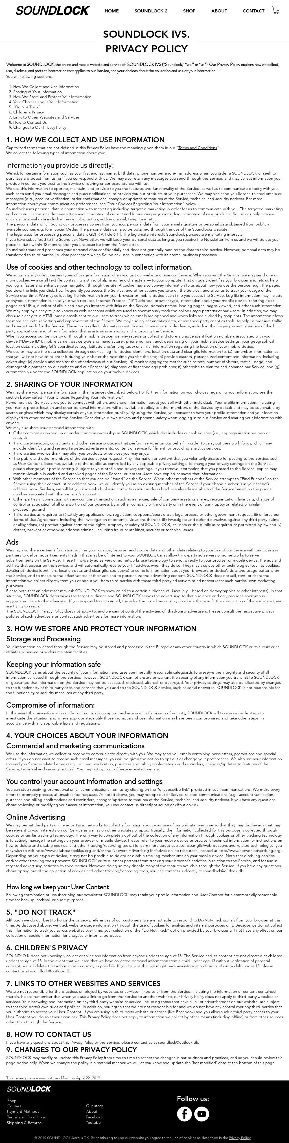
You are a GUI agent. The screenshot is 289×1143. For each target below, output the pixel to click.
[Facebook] (94, 1117)
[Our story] (94, 1106)
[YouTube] (201, 1114)
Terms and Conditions (197, 147)
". (218, 147)
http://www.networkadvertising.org (249, 850)
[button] (276, 10)
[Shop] (12, 1101)
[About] (91, 1111)
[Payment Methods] (23, 1111)
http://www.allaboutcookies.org (63, 850)
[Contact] (14, 1106)
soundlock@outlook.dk (178, 804)
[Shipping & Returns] (24, 1123)
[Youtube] (93, 1122)
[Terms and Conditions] (26, 1117)
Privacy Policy (240, 1138)
